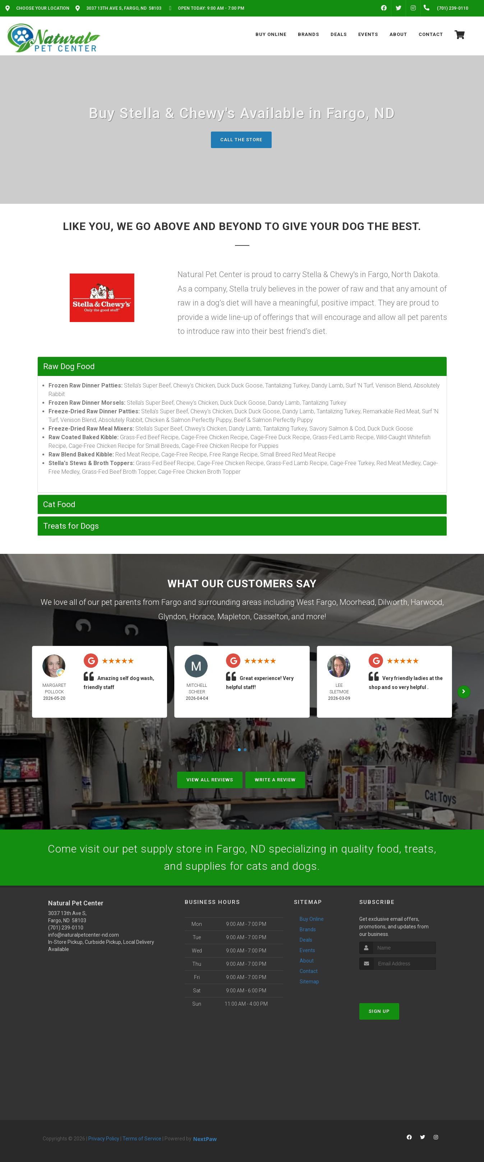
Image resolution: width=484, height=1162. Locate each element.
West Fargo (316, 602)
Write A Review (275, 779)
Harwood (426, 602)
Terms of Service (142, 1139)
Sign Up (379, 1011)
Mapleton (233, 616)
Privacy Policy (103, 1139)
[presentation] (397, 983)
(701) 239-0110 (65, 928)
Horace (201, 616)
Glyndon (172, 616)
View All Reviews (209, 779)
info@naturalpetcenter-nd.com (83, 935)
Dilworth (392, 602)
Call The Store (241, 139)
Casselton (270, 616)
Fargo (171, 602)
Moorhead (357, 602)
